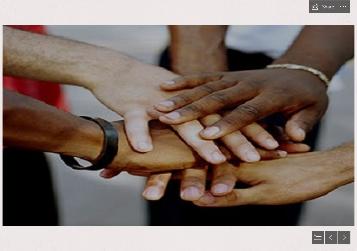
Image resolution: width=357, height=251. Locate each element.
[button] (323, 6)
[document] (178, 125)
